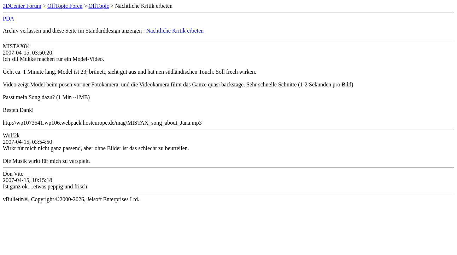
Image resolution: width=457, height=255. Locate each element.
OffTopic (98, 6)
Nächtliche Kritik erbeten (175, 31)
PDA (8, 19)
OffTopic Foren (64, 6)
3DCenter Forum (22, 6)
